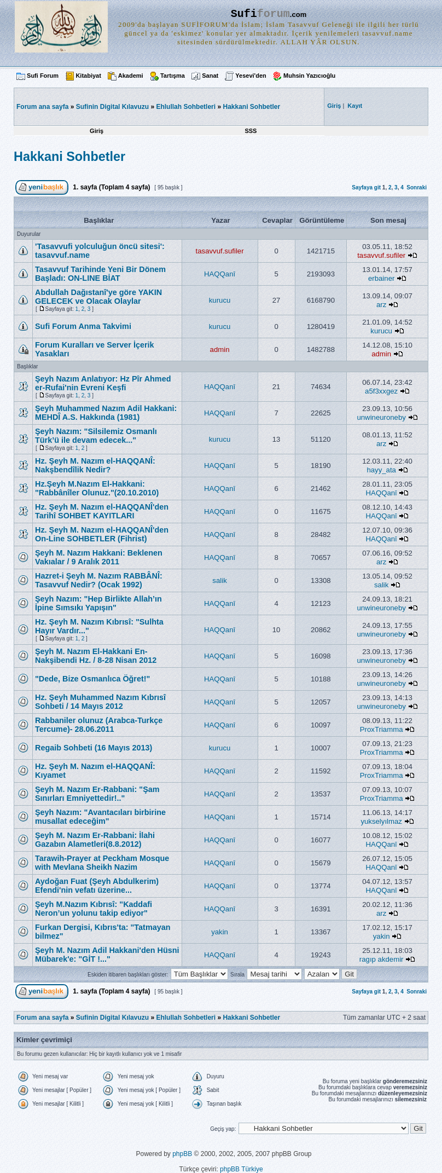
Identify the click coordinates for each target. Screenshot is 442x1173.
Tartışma (172, 75)
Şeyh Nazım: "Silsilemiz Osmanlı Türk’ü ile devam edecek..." (96, 435)
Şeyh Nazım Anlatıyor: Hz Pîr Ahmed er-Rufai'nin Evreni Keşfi (103, 383)
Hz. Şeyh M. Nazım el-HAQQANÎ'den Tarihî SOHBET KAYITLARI (101, 511)
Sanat (210, 75)
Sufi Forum (43, 75)
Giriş (96, 131)
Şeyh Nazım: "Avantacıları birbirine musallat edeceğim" (100, 816)
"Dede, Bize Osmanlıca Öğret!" (92, 678)
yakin (219, 932)
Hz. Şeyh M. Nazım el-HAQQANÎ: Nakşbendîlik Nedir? (95, 465)
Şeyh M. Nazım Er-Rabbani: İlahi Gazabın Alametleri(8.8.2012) (95, 839)
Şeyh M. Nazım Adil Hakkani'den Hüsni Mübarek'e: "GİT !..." (107, 954)
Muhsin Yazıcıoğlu (309, 75)
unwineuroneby (381, 417)
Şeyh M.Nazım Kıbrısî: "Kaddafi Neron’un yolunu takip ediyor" (93, 908)
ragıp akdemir (381, 959)
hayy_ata (381, 470)
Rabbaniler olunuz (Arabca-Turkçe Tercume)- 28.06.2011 (98, 724)
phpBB (182, 1154)
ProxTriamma (381, 729)
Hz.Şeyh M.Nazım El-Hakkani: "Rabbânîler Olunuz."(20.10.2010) (97, 488)
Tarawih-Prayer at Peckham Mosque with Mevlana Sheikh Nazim (102, 862)
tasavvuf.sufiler (220, 251)
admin (220, 349)
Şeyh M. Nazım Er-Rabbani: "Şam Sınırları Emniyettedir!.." (97, 793)
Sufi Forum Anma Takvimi (83, 326)
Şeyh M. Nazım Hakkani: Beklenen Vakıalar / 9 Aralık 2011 (98, 557)
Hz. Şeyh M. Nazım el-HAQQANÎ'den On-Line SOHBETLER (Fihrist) (101, 534)
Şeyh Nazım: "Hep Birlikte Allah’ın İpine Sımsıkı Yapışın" (98, 603)
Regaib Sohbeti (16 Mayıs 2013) (93, 747)
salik (219, 580)
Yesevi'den (250, 75)
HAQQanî (219, 274)
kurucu (220, 300)
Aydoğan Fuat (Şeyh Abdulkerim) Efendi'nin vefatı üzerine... (97, 885)
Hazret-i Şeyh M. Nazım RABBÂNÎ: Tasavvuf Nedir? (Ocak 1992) (98, 580)
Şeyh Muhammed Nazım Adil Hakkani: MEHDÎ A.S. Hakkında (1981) (106, 412)
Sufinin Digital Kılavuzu (112, 107)
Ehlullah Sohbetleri (186, 107)
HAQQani (219, 817)
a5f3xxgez (381, 391)
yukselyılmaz (381, 821)
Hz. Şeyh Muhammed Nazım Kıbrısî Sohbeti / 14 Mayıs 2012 (100, 701)
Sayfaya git (366, 187)
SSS (251, 131)
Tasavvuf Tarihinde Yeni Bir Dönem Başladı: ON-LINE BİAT (100, 273)
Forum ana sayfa (42, 1017)
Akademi (130, 75)
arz (381, 305)
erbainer (381, 278)
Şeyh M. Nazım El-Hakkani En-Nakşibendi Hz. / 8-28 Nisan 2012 (95, 655)
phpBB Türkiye (241, 1169)
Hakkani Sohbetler (251, 107)
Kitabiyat (88, 75)
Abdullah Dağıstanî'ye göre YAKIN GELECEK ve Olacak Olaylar (98, 296)
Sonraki (416, 187)
